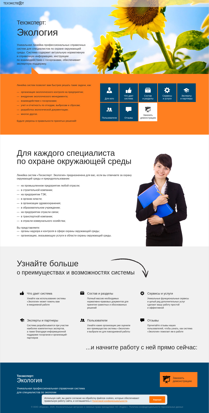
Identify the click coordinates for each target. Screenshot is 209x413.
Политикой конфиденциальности (109, 399)
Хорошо (157, 398)
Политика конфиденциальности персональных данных (156, 407)
